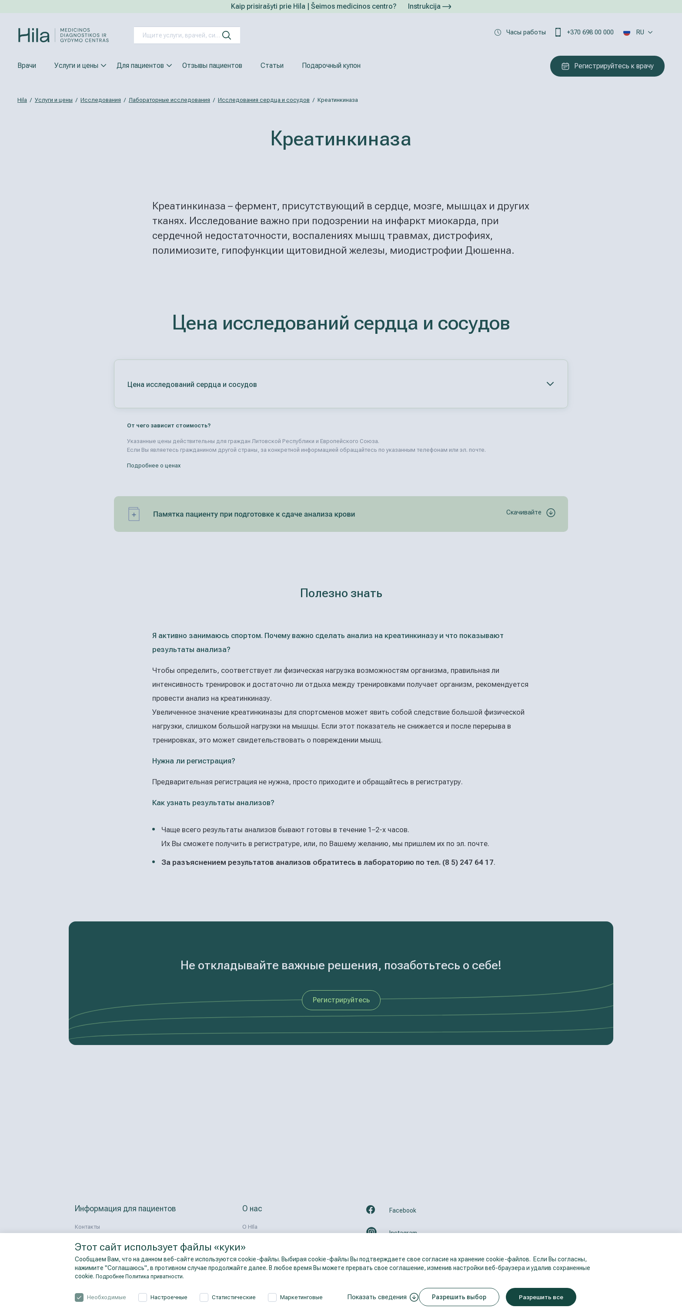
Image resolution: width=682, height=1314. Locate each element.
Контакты (87, 1226)
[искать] (226, 35)
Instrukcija (429, 6)
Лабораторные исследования (169, 100)
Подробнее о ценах (154, 465)
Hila (22, 100)
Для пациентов (140, 65)
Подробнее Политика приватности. (146, 1276)
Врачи (26, 65)
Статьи (272, 65)
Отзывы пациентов (212, 65)
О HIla (249, 1226)
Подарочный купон (331, 65)
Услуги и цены (76, 65)
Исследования (100, 100)
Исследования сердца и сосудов (264, 100)
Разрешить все (549, 1297)
